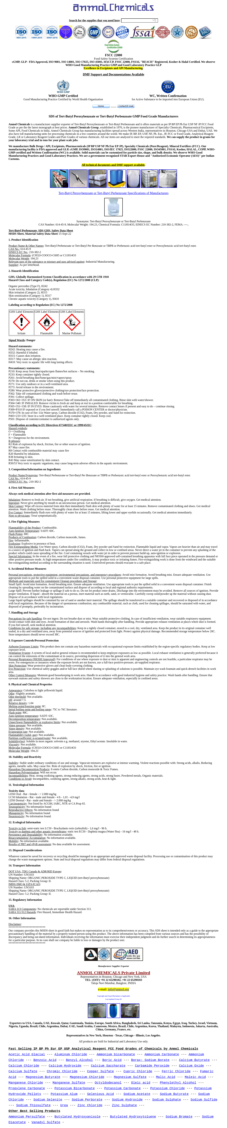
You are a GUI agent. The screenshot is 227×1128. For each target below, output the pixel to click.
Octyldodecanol (108, 1082)
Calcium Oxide (191, 1066)
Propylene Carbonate (27, 1088)
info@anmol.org (118, 989)
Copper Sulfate (100, 1071)
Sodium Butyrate (174, 1094)
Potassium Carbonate (122, 1088)
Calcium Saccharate (108, 1066)
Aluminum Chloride (70, 1054)
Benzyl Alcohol (79, 1060)
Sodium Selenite (47, 1099)
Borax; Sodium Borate (150, 1060)
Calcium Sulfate (23, 1071)
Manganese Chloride (26, 1082)
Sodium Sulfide (203, 1099)
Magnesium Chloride (87, 1077)
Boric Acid (111, 1060)
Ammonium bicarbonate (116, 1054)
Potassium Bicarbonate (74, 1088)
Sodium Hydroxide (127, 1099)
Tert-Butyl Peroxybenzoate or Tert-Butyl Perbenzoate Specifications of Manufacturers (113, 193)
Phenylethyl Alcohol (178, 1082)
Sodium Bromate (179, 1116)
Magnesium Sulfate (130, 1077)
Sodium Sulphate (166, 1099)
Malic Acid (165, 1077)
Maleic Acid (195, 1077)
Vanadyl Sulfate (46, 1122)
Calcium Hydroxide (65, 1066)
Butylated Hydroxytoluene (133, 1116)
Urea (64, 1105)
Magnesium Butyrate (43, 1077)
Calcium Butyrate (194, 1060)
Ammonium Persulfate (27, 1116)
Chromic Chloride (62, 1071)
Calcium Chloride (24, 1066)
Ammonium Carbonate (162, 1054)
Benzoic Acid (44, 1060)
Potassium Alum (64, 1094)
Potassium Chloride (167, 1088)
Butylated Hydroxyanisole (77, 1116)
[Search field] (139, 20)
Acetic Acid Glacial (27, 1054)
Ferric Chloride (176, 1071)
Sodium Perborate (87, 1099)
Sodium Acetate (136, 1094)
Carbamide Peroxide (152, 1066)
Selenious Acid (100, 1094)
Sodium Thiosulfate (33, 1105)
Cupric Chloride (137, 1071)
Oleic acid (140, 1082)
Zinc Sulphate (124, 1105)
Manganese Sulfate (68, 1082)
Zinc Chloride (89, 1105)
